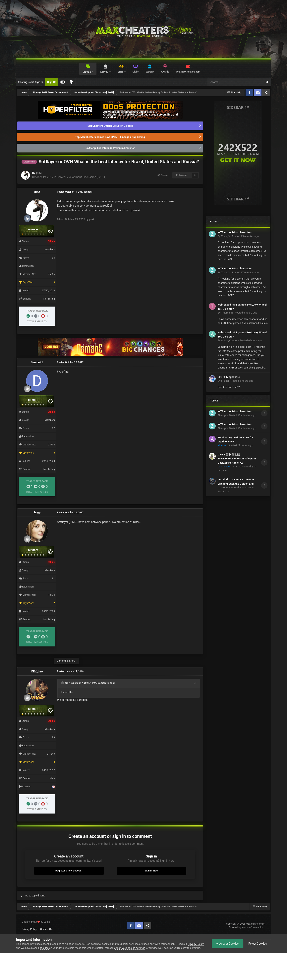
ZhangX (225, 236)
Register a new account (69, 870)
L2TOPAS (223, 487)
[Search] (225, 82)
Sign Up (51, 82)
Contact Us (46, 929)
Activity (104, 72)
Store (120, 72)
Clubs (136, 71)
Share (162, 175)
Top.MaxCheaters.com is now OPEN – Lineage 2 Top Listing (110, 136)
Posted (245, 236)
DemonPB (37, 362)
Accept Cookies (227, 943)
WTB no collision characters (235, 232)
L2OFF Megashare (229, 376)
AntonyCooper (229, 340)
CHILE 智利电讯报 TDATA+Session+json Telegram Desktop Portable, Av (237, 458)
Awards (165, 71)
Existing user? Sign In (30, 82)
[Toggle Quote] (63, 682)
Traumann (227, 312)
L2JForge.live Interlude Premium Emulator (110, 147)
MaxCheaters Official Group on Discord (110, 125)
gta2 (38, 172)
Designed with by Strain (36, 921)
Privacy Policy (29, 929)
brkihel (225, 380)
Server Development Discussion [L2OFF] (81, 177)
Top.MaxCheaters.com (188, 71)
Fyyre (37, 512)
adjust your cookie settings (129, 947)
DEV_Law (37, 671)
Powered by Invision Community (246, 927)
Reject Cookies (257, 943)
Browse (87, 72)
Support (149, 71)
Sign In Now (151, 870)
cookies (44, 947)
